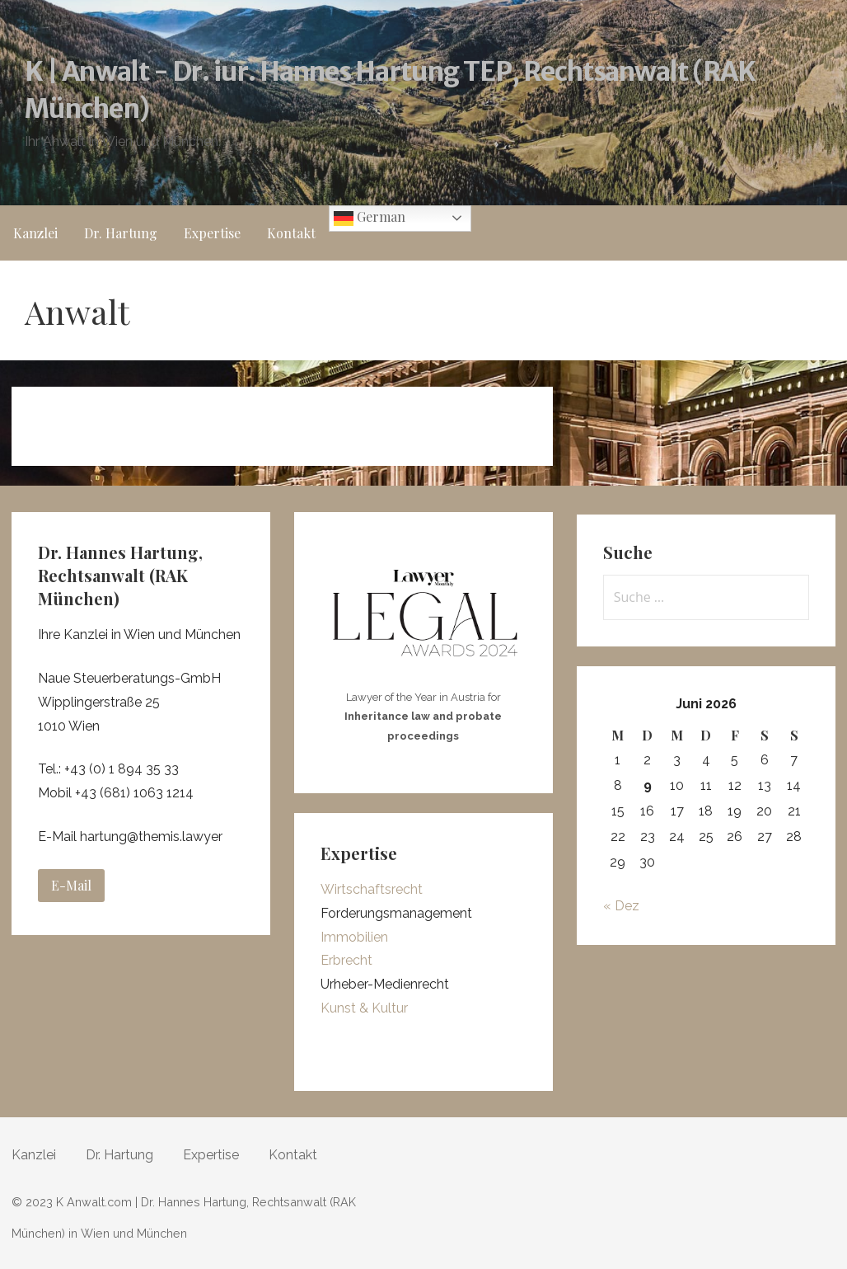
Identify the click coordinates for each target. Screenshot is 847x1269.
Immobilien (354, 937)
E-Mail (71, 885)
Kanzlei (35, 233)
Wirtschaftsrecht (372, 889)
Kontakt (291, 233)
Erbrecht (346, 960)
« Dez (621, 906)
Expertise (212, 233)
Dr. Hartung (120, 233)
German (369, 218)
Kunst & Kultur (364, 1008)
